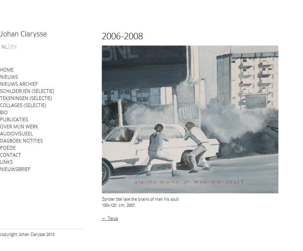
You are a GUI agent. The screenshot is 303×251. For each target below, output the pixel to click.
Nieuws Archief (19, 84)
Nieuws (9, 77)
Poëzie (8, 148)
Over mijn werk (19, 126)
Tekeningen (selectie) (26, 98)
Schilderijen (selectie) (27, 91)
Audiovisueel (16, 134)
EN (14, 47)
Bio (4, 112)
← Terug (110, 218)
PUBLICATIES (14, 119)
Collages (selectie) (23, 105)
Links (6, 162)
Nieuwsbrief (15, 169)
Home (7, 70)
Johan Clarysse (23, 34)
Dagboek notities (21, 141)
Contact (10, 155)
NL (4, 47)
